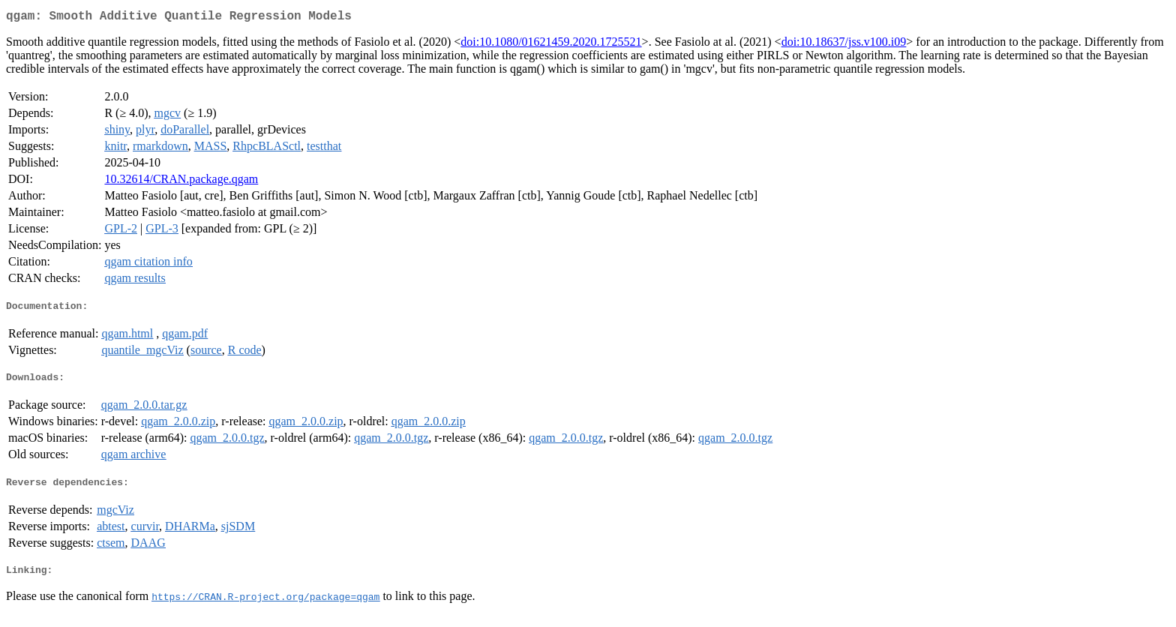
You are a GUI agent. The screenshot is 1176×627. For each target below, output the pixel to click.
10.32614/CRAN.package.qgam (181, 182)
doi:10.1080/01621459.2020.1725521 (550, 44)
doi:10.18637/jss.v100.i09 (844, 44)
